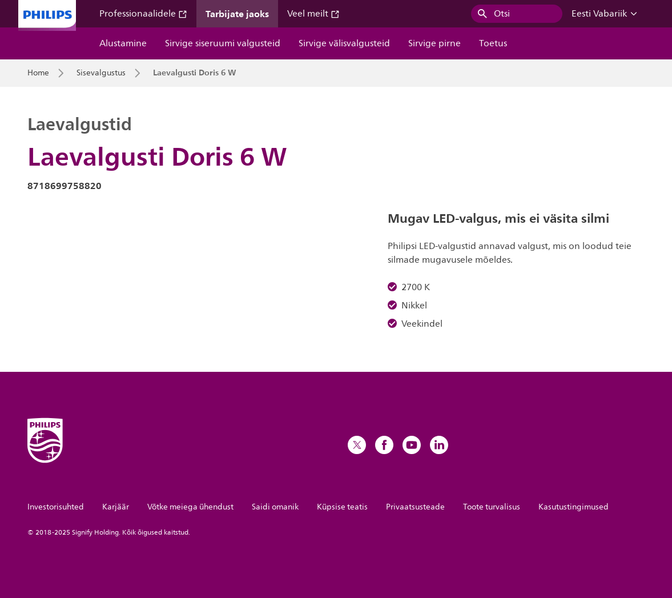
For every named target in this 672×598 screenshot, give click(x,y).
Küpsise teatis (342, 506)
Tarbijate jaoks (237, 14)
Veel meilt (313, 14)
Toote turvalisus (491, 506)
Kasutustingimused (573, 506)
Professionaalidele (143, 14)
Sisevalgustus (101, 73)
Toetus (493, 43)
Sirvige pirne (434, 43)
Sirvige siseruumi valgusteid (222, 43)
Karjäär (115, 506)
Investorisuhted (55, 506)
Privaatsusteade (415, 506)
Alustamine (123, 43)
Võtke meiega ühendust (190, 506)
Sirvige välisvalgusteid (344, 43)
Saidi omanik (275, 506)
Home (38, 73)
